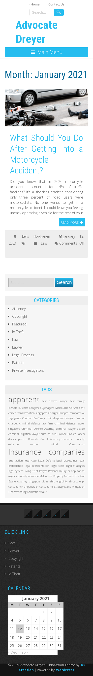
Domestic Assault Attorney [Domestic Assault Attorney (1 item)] (44, 439)
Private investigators (28, 370)
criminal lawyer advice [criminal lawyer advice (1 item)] (70, 428)
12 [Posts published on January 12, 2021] (20, 628)
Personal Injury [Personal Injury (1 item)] (57, 471)
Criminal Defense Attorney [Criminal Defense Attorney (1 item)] (38, 428)
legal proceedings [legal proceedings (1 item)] (66, 460)
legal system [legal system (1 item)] (15, 471)
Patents (18, 362)
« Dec (12, 652)
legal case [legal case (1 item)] (30, 460)
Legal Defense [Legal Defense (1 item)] (46, 460)
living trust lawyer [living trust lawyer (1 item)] (36, 471)
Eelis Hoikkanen (36, 236)
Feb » (24, 652)
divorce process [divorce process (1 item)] (17, 439)
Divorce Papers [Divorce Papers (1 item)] (76, 434)
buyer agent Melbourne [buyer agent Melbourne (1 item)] (54, 408)
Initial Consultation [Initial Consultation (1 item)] (68, 444)
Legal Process (23, 355)
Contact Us (56, 4)
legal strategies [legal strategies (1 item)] (75, 466)
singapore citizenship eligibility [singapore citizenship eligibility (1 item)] (48, 481)
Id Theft (18, 331)
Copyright (19, 316)
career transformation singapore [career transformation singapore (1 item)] (27, 413)
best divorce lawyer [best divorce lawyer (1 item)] (54, 401)
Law (44, 243)
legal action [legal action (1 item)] (15, 460)
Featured (19, 324)
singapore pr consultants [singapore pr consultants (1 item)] (38, 486)
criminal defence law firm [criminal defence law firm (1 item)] (36, 423)
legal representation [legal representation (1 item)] (37, 466)
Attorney (19, 308)
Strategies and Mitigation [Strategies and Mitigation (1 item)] (69, 486)
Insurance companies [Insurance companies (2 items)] (46, 452)
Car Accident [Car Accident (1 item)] (77, 408)
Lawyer (17, 347)
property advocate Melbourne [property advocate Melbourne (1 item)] (35, 476)
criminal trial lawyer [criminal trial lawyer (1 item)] (53, 434)
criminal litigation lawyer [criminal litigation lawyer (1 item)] (24, 434)
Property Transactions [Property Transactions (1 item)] (66, 476)
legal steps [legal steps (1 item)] (57, 466)
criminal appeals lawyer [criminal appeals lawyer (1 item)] (58, 418)
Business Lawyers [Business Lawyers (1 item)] (28, 408)
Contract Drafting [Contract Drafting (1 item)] (32, 418)
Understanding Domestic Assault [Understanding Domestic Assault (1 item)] (27, 492)
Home (35, 4)
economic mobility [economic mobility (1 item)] (73, 439)
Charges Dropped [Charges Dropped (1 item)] (58, 413)
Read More (70, 222)
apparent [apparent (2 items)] (23, 399)
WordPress (65, 670)
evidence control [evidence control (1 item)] (23, 444)
